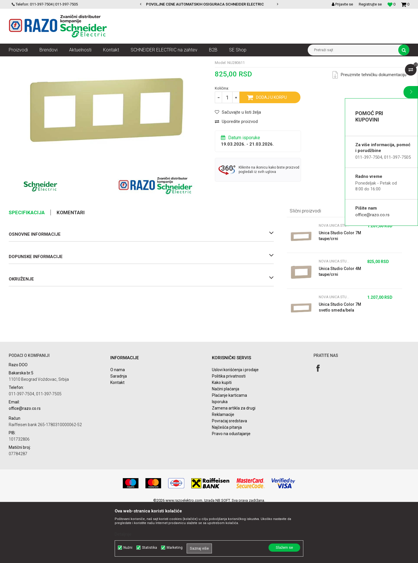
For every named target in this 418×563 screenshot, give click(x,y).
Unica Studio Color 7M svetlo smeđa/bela (340, 363)
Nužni (127, 548)
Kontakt (117, 439)
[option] (209, 4)
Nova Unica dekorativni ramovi (103, 61)
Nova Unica (64, 61)
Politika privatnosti (229, 432)
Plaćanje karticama (229, 451)
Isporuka (220, 458)
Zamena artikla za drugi (233, 464)
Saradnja (118, 432)
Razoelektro (18, 61)
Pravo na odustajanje (231, 490)
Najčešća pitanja (227, 483)
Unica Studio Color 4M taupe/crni (340, 328)
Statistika (149, 548)
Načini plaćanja (225, 445)
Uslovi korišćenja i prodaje (235, 426)
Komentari (71, 269)
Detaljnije (123, 534)
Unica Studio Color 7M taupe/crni (340, 292)
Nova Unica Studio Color (152, 61)
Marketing (175, 548)
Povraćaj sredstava (229, 477)
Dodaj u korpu (271, 153)
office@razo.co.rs (372, 214)
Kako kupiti (222, 439)
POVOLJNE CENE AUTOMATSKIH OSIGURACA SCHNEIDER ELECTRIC (209, 4)
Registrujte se (370, 4)
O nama (117, 426)
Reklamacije (223, 471)
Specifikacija (27, 269)
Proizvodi (41, 61)
